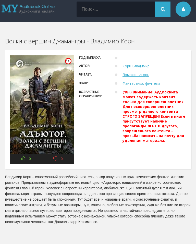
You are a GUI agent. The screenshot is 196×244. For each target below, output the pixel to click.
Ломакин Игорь (135, 74)
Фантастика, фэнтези (141, 83)
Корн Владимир (136, 66)
